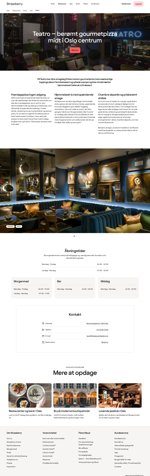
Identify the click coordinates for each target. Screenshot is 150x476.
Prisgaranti (118, 456)
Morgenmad (12, 449)
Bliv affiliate (83, 448)
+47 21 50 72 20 (102, 330)
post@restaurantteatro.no (97, 336)
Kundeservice (120, 438)
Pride (9, 452)
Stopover (46, 459)
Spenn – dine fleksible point (90, 459)
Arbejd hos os (12, 459)
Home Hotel (47, 456)
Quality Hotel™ (49, 449)
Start (8, 10)
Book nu (105, 342)
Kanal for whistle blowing (17, 456)
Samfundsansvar (14, 445)
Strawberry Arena (14, 442)
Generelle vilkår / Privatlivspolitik (127, 463)
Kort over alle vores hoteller (54, 438)
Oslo (31, 10)
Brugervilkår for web (122, 459)
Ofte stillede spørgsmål (123, 445)
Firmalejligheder (85, 455)
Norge (25, 10)
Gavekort (82, 438)
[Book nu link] (75, 50)
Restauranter (16, 10)
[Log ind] (138, 4)
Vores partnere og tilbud (88, 462)
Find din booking (121, 449)
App (116, 452)
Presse (9, 463)
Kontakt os (118, 442)
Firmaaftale (83, 452)
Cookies (117, 466)
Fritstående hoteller (51, 463)
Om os (9, 438)
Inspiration (11, 466)
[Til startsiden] (15, 4)
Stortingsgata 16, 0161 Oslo (97, 323)
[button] (74, 236)
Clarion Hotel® (48, 452)
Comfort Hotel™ (49, 445)
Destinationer (48, 442)
